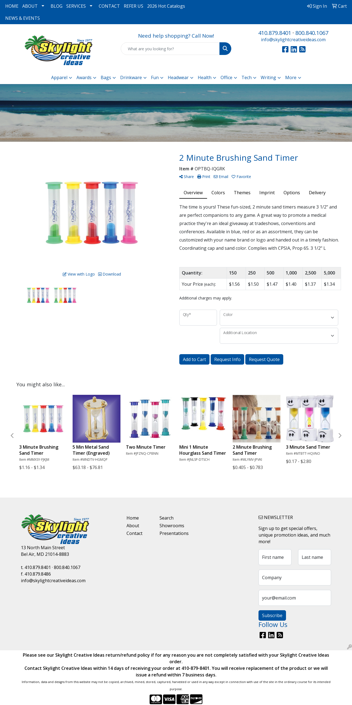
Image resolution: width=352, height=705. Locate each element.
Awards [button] (84, 77)
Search (167, 518)
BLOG (56, 6)
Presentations (173, 533)
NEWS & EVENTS (22, 18)
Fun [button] (155, 77)
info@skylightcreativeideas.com (293, 40)
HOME (11, 6)
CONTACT (109, 6)
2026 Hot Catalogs (166, 6)
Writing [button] (268, 77)
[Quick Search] (170, 48)
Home (133, 518)
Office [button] (226, 77)
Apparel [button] (59, 77)
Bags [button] (106, 77)
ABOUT (30, 6)
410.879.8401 (274, 33)
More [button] (290, 77)
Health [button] (204, 77)
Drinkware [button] (131, 77)
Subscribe (272, 615)
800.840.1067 (311, 33)
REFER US (133, 6)
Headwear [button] (178, 77)
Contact (134, 533)
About (133, 526)
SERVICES (76, 6)
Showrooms (172, 526)
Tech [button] (246, 77)
